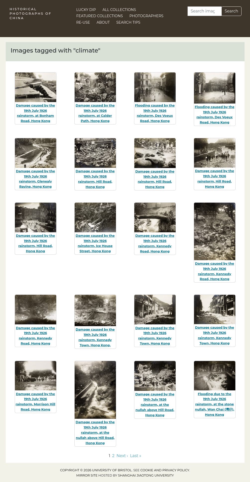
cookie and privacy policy (164, 470)
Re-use (83, 22)
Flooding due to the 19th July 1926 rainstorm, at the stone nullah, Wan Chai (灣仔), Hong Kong (214, 404)
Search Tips (128, 22)
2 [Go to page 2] (113, 455)
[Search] (205, 11)
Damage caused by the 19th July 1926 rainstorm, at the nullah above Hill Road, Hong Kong (95, 432)
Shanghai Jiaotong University (146, 475)
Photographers (146, 16)
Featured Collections (99, 16)
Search (231, 11)
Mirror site (87, 475)
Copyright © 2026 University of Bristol (96, 470)
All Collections (119, 9)
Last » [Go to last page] (135, 455)
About (103, 22)
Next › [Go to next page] (122, 455)
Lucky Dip (86, 9)
